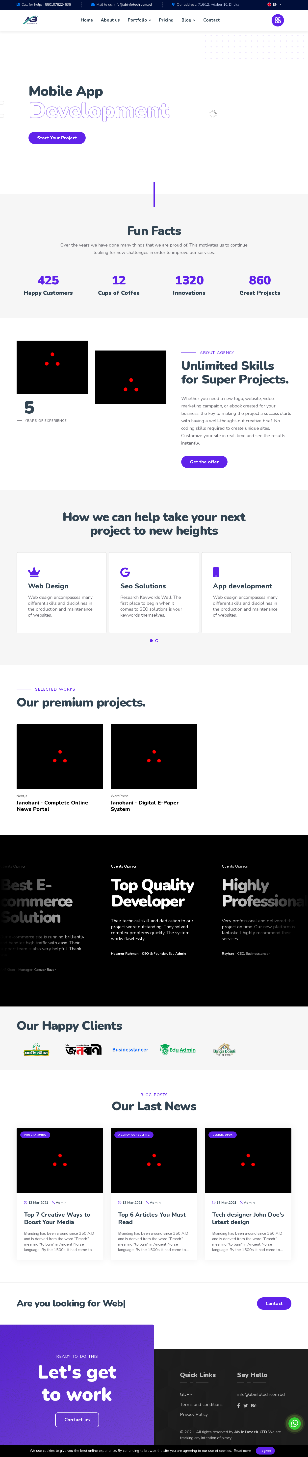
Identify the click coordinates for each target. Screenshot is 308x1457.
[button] (274, 4)
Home (87, 20)
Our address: (187, 5)
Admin (61, 1202)
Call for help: (32, 5)
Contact (211, 20)
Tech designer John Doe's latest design (248, 1218)
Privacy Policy (194, 1414)
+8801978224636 (57, 4)
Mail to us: (105, 5)
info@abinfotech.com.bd (133, 4)
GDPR (186, 1394)
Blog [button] (187, 20)
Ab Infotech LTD (250, 1432)
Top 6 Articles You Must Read (152, 1218)
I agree (265, 1450)
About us (110, 20)
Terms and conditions (201, 1404)
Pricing (166, 20)
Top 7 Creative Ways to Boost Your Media (57, 1218)
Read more (242, 1451)
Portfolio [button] (138, 20)
